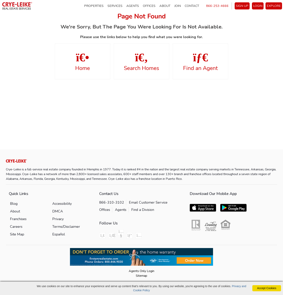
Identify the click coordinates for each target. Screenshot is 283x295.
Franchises (18, 219)
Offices (149, 6)
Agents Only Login (141, 271)
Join (177, 6)
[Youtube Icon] (120, 232)
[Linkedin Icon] (111, 235)
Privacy (58, 219)
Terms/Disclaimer (66, 226)
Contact (192, 6)
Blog (14, 203)
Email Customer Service (148, 202)
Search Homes (141, 61)
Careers (16, 226)
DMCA (57, 211)
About (164, 6)
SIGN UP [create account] (242, 6)
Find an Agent (200, 61)
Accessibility (62, 203)
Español (58, 234)
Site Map (17, 234)
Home (82, 61)
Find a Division (142, 209)
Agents (132, 6)
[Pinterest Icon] (129, 235)
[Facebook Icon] (102, 235)
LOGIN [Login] (257, 6)
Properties (94, 6)
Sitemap (141, 276)
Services (115, 6)
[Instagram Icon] (138, 235)
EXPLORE (274, 6)
